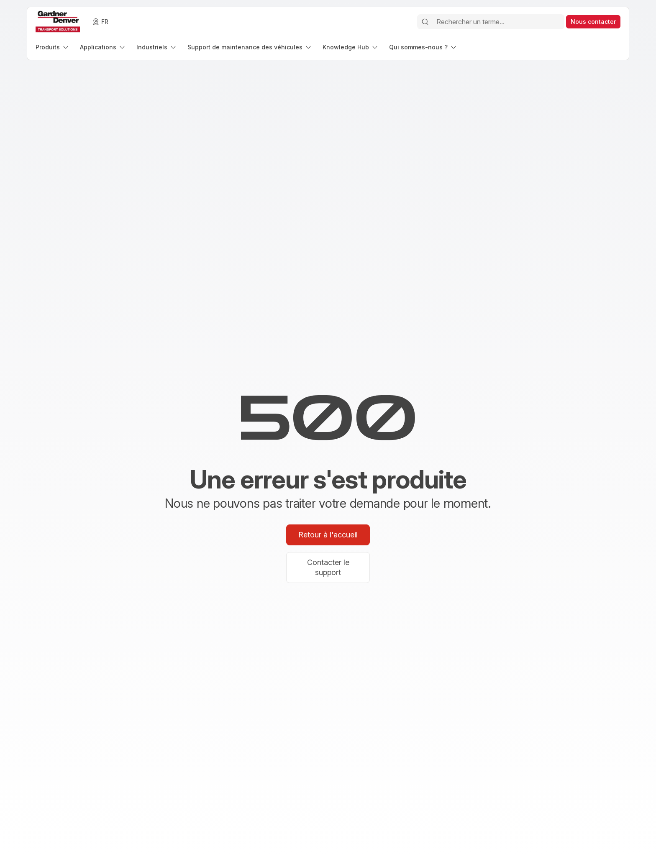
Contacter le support (328, 567)
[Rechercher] (425, 21)
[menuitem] (53, 47)
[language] (100, 21)
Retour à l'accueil (328, 534)
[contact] (593, 21)
